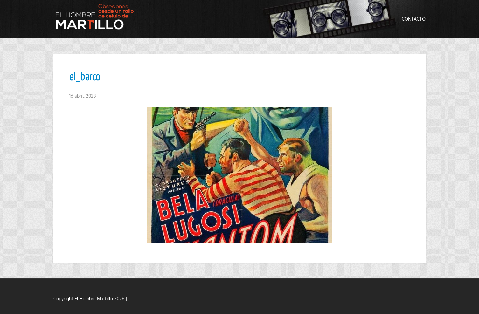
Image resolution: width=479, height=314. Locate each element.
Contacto (414, 19)
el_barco (84, 77)
